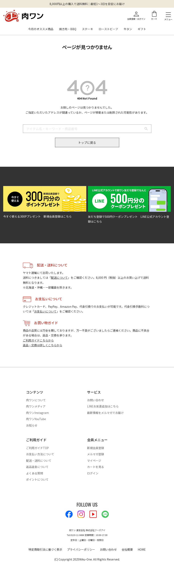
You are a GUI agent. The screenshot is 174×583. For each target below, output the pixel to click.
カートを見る (95, 467)
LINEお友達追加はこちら (103, 406)
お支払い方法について (40, 454)
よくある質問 (34, 473)
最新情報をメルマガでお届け (105, 413)
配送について (59, 278)
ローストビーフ (108, 29)
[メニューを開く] (168, 14)
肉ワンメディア (36, 406)
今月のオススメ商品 (40, 29)
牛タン (128, 29)
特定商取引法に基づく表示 (45, 549)
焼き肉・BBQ (67, 29)
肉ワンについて (36, 400)
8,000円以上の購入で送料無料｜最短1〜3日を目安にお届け (87, 4)
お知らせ (31, 425)
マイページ (94, 461)
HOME (142, 549)
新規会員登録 (95, 448)
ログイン (92, 473)
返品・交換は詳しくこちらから (42, 345)
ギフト (142, 29)
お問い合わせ (95, 400)
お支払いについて (45, 311)
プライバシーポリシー (81, 549)
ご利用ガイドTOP (37, 448)
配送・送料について (38, 461)
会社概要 (127, 549)
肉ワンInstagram (37, 413)
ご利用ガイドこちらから (38, 340)
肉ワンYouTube (36, 419)
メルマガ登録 (95, 454)
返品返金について (37, 467)
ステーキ (87, 29)
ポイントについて (37, 479)
